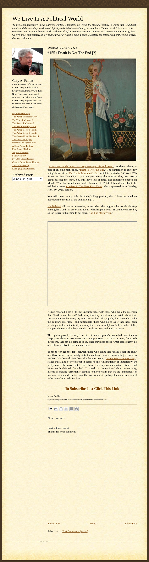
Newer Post (54, 523)
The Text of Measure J (22, 120)
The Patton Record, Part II (24, 129)
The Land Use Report (22, 139)
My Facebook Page (21, 113)
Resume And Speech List (24, 142)
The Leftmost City (20, 165)
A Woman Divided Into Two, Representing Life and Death (81, 166)
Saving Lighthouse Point (23, 168)
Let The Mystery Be (100, 212)
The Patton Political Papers (24, 116)
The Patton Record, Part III (24, 133)
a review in (84, 186)
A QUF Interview (20, 152)
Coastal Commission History (25, 162)
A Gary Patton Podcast (22, 146)
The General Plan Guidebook (25, 136)
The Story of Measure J (23, 123)
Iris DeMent (54, 206)
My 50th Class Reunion (23, 159)
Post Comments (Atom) (75, 531)
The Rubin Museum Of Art (84, 173)
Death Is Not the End (92, 169)
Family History (19, 155)
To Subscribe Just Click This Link (92, 389)
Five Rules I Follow (21, 149)
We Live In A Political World (47, 18)
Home (92, 523)
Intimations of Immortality (120, 358)
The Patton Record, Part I (24, 126)
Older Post (131, 523)
